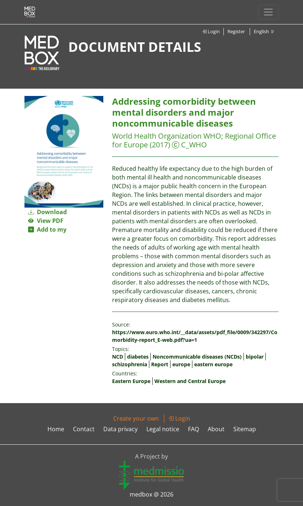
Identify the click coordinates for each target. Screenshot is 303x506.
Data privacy (120, 429)
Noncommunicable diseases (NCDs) (197, 356)
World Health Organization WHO (166, 136)
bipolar (255, 356)
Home (55, 429)
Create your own (136, 418)
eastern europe (213, 364)
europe (181, 364)
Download (47, 212)
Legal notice (162, 429)
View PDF (46, 221)
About (216, 429)
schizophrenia (129, 364)
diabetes (138, 356)
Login (211, 31)
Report (159, 364)
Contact (84, 429)
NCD (117, 356)
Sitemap (244, 429)
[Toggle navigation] (268, 12)
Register (236, 31)
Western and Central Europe (190, 381)
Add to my (47, 229)
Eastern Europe (131, 381)
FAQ (193, 429)
